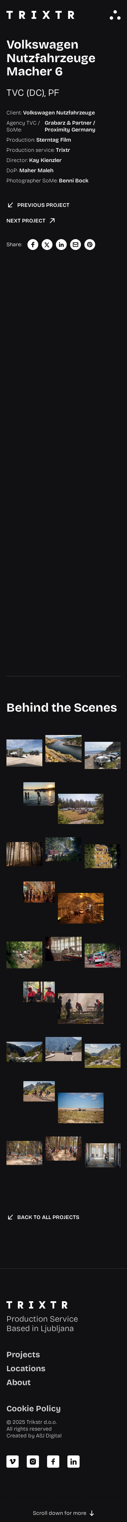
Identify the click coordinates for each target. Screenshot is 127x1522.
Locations (25, 1368)
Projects (23, 1354)
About (18, 1382)
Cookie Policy (33, 1408)
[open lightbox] (24, 753)
